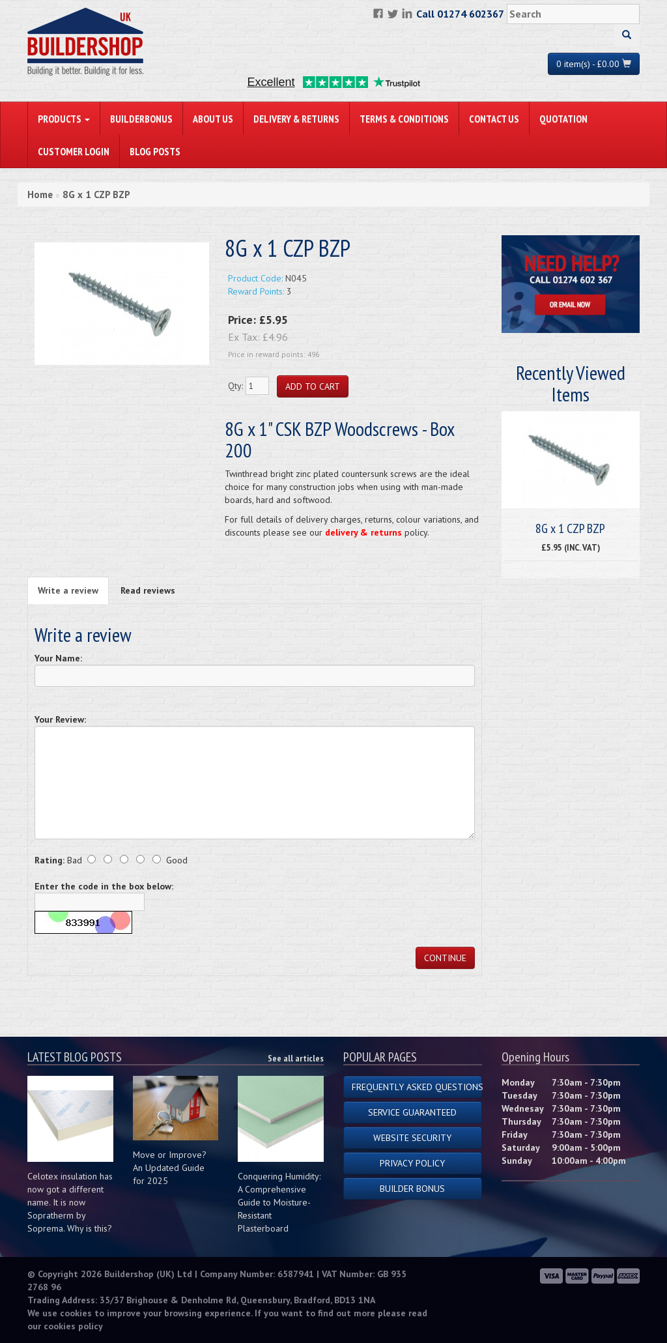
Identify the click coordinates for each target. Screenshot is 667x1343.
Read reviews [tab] (148, 590)
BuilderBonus (141, 118)
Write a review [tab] (68, 590)
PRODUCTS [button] (64, 118)
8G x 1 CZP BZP (96, 194)
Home (40, 194)
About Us (213, 118)
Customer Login (73, 151)
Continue (445, 958)
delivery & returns (363, 532)
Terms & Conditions (404, 118)
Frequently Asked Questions (417, 1087)
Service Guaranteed (412, 1112)
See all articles (296, 1058)
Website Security (412, 1138)
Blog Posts (155, 151)
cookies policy (73, 1326)
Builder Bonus (412, 1188)
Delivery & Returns (296, 118)
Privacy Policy (412, 1163)
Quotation (563, 118)
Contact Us (494, 118)
